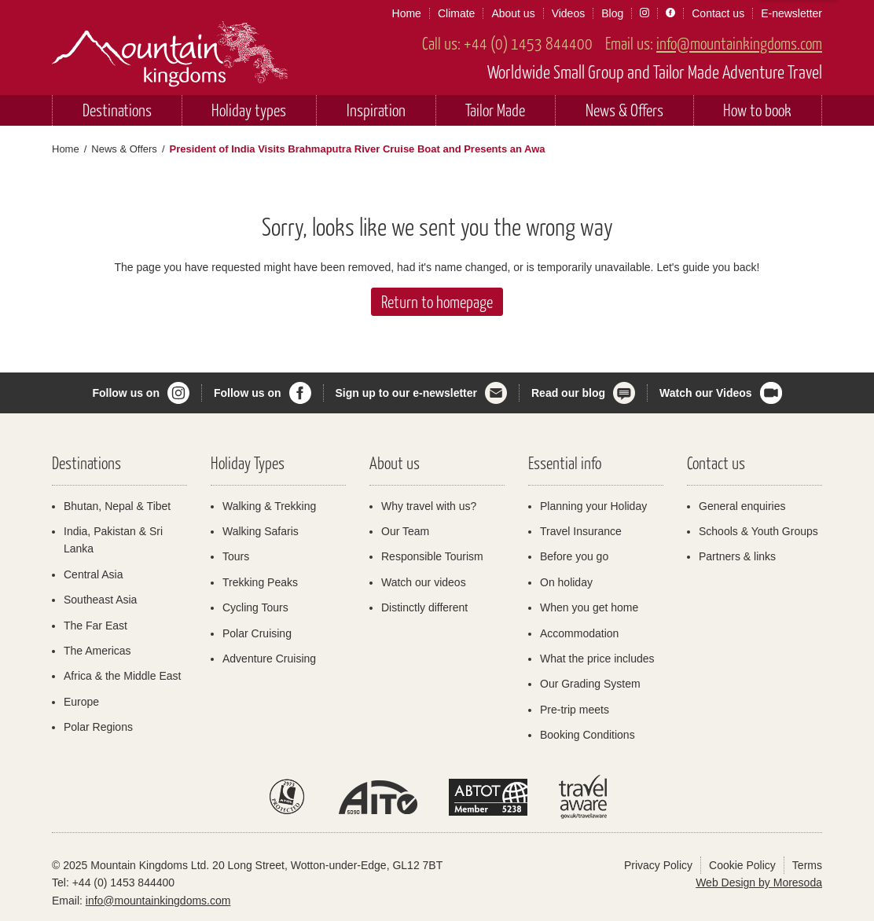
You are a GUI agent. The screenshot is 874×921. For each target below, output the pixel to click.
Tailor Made (495, 109)
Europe (81, 701)
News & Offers (624, 109)
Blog (612, 13)
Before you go (574, 556)
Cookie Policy (742, 865)
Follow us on (126, 393)
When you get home (589, 607)
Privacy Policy (658, 865)
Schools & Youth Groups (758, 531)
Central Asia (93, 574)
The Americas (97, 650)
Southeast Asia (100, 599)
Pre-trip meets (574, 709)
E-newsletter (791, 13)
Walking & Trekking (269, 506)
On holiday (566, 582)
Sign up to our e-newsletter (406, 393)
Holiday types (248, 109)
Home (406, 13)
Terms (807, 865)
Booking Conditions (587, 734)
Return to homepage (437, 301)
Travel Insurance (581, 531)
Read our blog (568, 393)
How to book (757, 109)
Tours (235, 556)
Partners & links (737, 556)
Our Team (405, 531)
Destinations (117, 109)
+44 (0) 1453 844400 (528, 43)
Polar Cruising (257, 633)
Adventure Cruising (269, 658)
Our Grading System (590, 683)
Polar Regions (98, 727)
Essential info (564, 462)
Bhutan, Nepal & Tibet (117, 506)
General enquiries (742, 506)
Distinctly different (424, 607)
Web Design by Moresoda (759, 882)
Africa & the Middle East (122, 676)
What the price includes (597, 658)
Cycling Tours (255, 607)
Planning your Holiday (593, 506)
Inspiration (376, 109)
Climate (456, 13)
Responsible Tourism (432, 556)
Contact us (718, 13)
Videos (569, 13)
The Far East (95, 625)
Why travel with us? (428, 506)
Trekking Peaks (260, 582)
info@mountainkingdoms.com (739, 43)
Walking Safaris (260, 531)
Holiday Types (248, 462)
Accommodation (579, 633)
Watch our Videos (705, 393)
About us (512, 13)
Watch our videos (423, 582)
